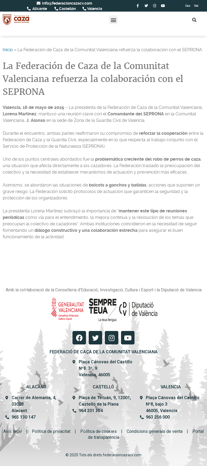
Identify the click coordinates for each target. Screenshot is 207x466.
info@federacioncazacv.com (66, 3)
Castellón (67, 8)
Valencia (94, 8)
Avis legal (12, 431)
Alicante (39, 8)
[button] (113, 19)
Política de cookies (98, 431)
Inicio (8, 49)
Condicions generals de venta (154, 431)
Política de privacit (49, 431)
